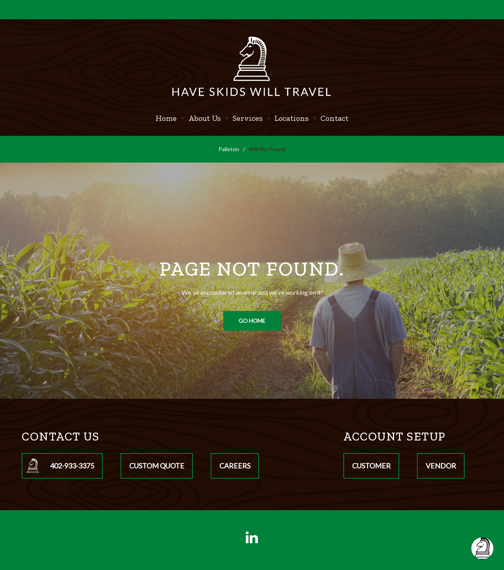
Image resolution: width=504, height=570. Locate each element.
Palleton (229, 149)
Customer (371, 465)
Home (166, 118)
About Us (205, 118)
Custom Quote (156, 465)
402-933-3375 (72, 465)
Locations (291, 118)
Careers (234, 465)
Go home (252, 320)
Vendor (441, 465)
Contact (334, 118)
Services (248, 118)
